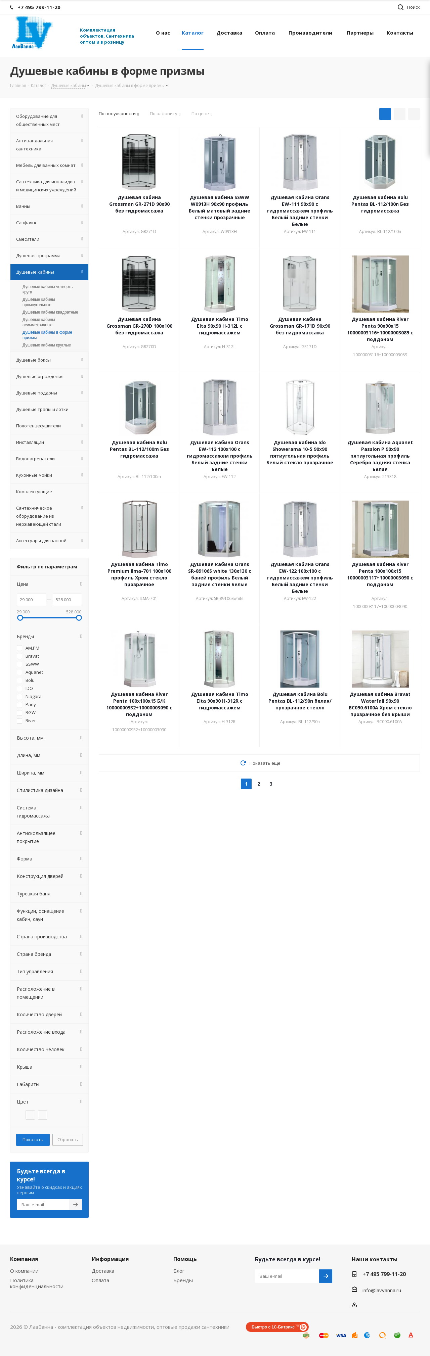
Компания (24, 1259)
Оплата (100, 1280)
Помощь (185, 1259)
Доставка (103, 1270)
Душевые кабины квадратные (50, 312)
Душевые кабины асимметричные (39, 322)
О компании (24, 1270)
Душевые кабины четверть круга (48, 289)
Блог (178, 1270)
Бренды (183, 1280)
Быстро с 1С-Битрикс (273, 1327)
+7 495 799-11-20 (384, 1274)
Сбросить (67, 1139)
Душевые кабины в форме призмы (47, 335)
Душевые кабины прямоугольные (39, 302)
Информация (110, 1259)
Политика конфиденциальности (36, 1283)
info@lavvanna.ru (381, 1290)
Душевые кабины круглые (47, 345)
